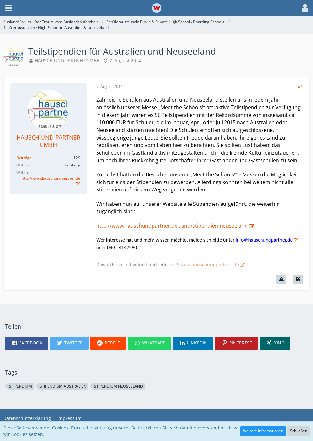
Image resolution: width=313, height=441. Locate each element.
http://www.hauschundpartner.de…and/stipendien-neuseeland (172, 225)
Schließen (298, 431)
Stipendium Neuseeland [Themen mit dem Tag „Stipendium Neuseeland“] (118, 386)
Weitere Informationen (263, 431)
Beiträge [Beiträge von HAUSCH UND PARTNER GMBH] (24, 157)
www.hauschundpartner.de (209, 264)
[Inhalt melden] (281, 279)
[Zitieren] (298, 279)
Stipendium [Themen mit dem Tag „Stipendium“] (20, 386)
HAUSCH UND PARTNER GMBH (67, 61)
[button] (8, 8)
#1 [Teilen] (300, 86)
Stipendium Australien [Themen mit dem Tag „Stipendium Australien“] (63, 386)
